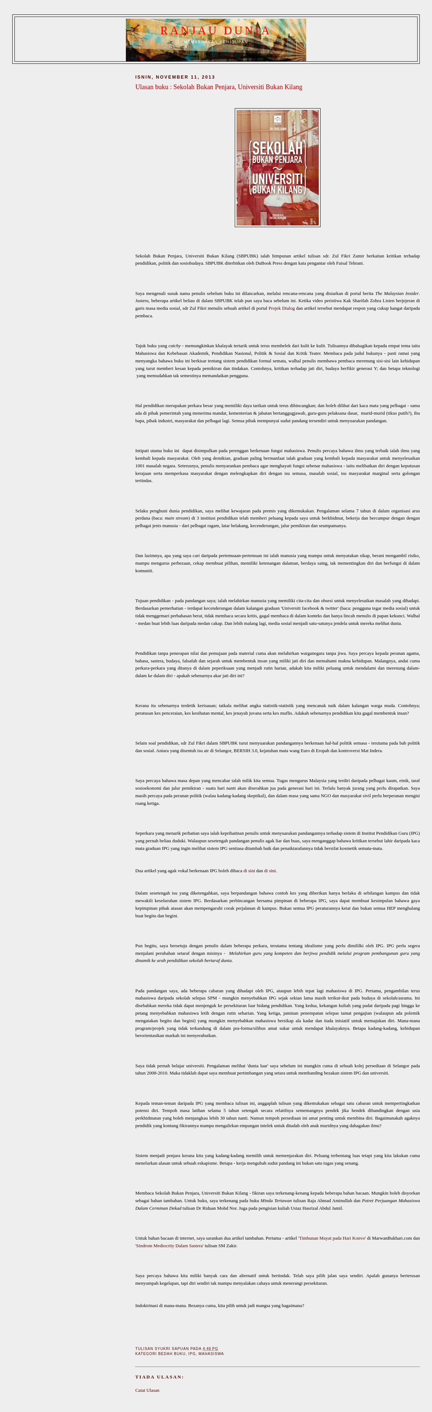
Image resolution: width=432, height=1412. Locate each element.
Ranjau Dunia (216, 30)
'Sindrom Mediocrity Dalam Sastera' (169, 1245)
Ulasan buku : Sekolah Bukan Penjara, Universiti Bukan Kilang (218, 87)
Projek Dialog (282, 308)
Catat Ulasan (147, 1390)
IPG (191, 1354)
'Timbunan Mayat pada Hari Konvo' (332, 1238)
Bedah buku (172, 1354)
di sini (249, 870)
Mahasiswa (211, 1354)
